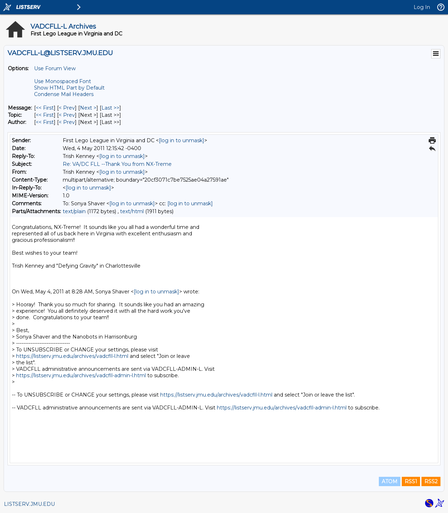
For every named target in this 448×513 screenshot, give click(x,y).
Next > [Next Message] (88, 108)
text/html (132, 211)
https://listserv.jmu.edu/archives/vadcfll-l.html (72, 356)
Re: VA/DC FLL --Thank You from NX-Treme (117, 164)
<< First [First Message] (45, 108)
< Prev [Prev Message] (67, 108)
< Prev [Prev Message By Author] (67, 122)
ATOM (389, 481)
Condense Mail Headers (64, 94)
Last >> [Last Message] (110, 108)
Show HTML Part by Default (69, 88)
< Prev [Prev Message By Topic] (67, 115)
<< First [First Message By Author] (45, 122)
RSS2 (431, 481)
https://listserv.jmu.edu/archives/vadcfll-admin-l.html (81, 375)
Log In (422, 7)
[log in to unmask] (181, 140)
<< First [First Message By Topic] (45, 115)
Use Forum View (55, 68)
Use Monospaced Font (62, 81)
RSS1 (411, 481)
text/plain (74, 211)
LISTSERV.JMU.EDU (29, 504)
